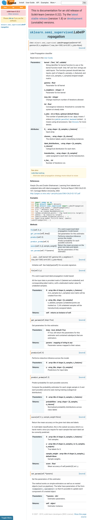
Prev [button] (5, 7)
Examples (45, 3)
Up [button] (13, 7)
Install (21, 3)
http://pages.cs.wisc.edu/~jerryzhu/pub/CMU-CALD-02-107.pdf (55, 193)
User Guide (30, 3)
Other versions (13, 14)
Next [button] (21, 7)
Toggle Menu (6, 518)
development (74, 18)
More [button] (52, 3)
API (37, 3)
